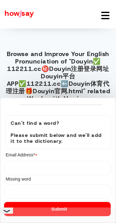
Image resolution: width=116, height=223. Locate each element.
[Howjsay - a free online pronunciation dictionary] (17, 14)
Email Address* (21, 155)
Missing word (18, 179)
